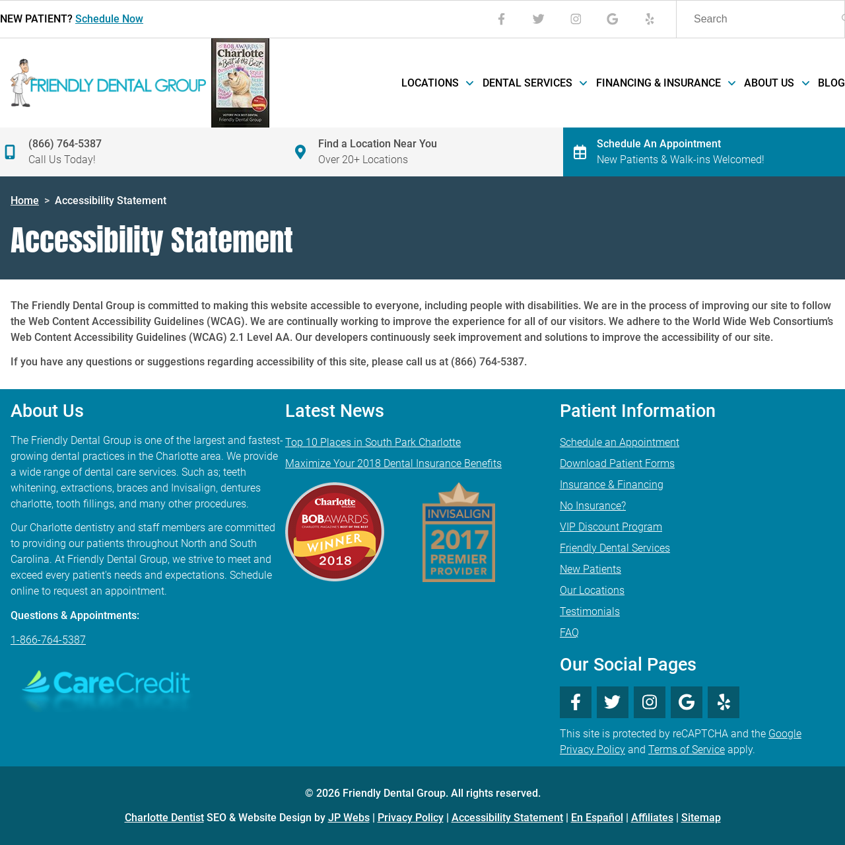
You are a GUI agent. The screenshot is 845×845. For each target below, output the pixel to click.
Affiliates (652, 817)
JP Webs (349, 817)
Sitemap (701, 817)
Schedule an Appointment (619, 442)
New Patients (590, 569)
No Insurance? (593, 505)
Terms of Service (686, 749)
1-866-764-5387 (48, 640)
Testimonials (590, 611)
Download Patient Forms (617, 463)
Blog (831, 83)
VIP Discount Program (611, 527)
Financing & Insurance (665, 83)
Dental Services (534, 83)
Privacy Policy (411, 817)
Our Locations (592, 590)
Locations (436, 83)
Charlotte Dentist (164, 817)
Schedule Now (109, 19)
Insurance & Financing (611, 484)
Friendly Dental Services (615, 548)
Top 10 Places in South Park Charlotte (373, 442)
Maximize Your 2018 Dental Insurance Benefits (393, 463)
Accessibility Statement (507, 817)
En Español (597, 817)
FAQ (569, 632)
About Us (775, 83)
